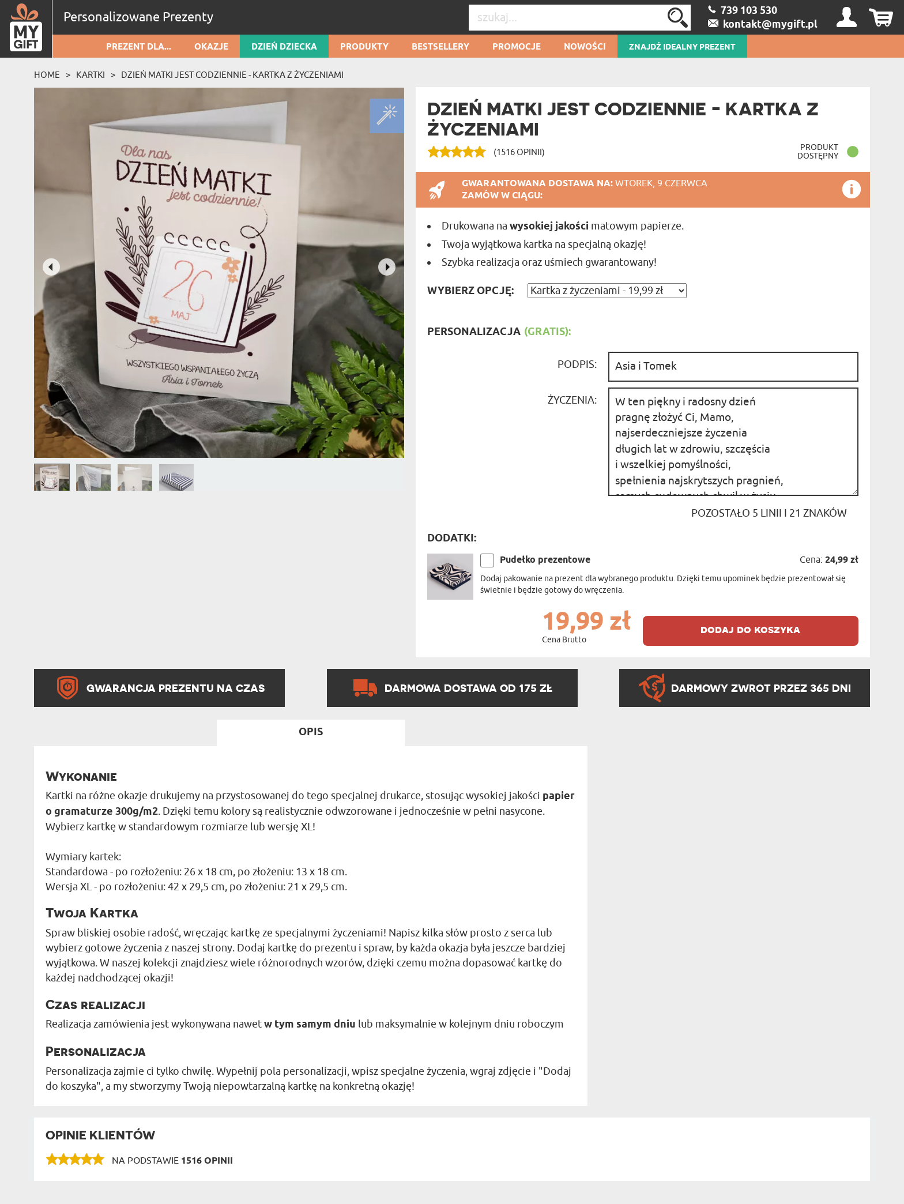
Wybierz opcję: (470, 291)
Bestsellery (440, 47)
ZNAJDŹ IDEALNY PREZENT (682, 47)
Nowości (585, 47)
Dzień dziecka (284, 47)
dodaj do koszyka (750, 629)
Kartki (90, 75)
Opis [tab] (311, 732)
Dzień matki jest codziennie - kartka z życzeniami (232, 75)
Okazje (211, 47)
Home (47, 75)
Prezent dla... (138, 47)
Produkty (364, 47)
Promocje (516, 47)
